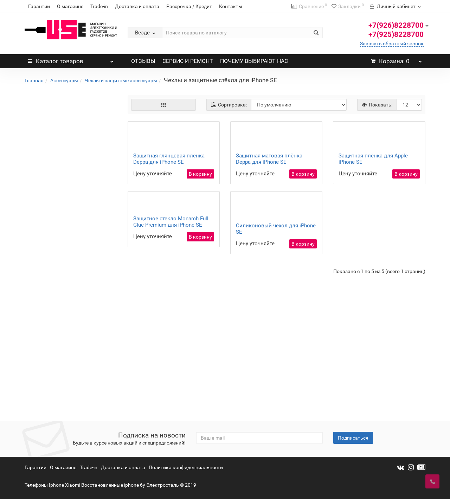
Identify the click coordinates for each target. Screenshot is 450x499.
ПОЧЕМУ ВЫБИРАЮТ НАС (254, 61)
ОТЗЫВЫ (143, 61)
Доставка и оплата (137, 6)
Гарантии (39, 6)
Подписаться (353, 438)
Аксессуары (64, 80)
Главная (34, 80)
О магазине (70, 6)
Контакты (230, 6)
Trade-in (99, 6)
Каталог (71, 59)
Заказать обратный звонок (392, 43)
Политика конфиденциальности (186, 467)
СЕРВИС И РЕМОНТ (187, 61)
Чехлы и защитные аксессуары (121, 80)
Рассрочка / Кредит (189, 6)
